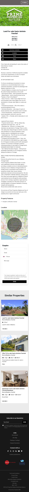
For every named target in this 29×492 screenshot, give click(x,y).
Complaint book (14, 481)
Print (9, 56)
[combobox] (14, 256)
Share (9, 59)
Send (14, 281)
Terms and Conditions (15, 473)
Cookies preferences (15, 454)
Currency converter (11, 50)
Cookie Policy (14, 477)
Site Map (15, 437)
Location (9, 53)
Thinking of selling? (15, 440)
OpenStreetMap (20, 238)
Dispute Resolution (15, 443)
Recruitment (15, 435)
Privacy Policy (17, 426)
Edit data (15, 483)
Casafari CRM (17, 489)
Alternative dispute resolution (14, 479)
